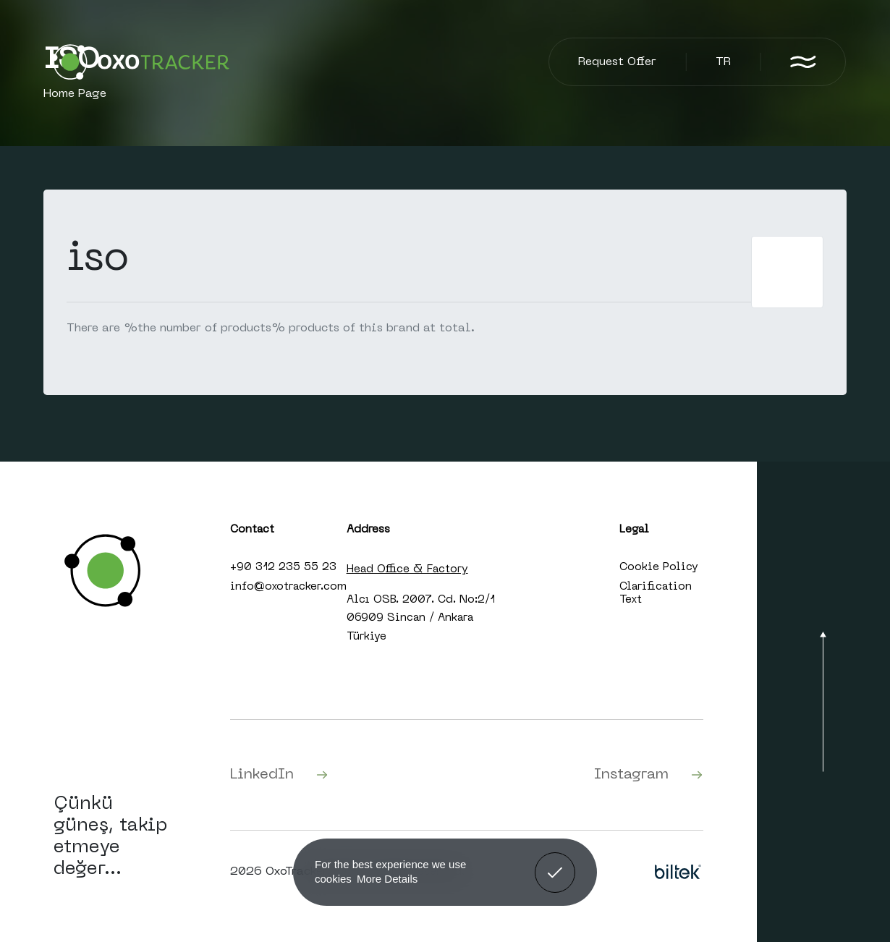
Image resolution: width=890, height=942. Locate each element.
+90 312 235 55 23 (283, 567)
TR (723, 62)
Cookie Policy (658, 567)
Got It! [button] (555, 861)
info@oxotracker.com (288, 587)
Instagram (648, 775)
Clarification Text (655, 593)
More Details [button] (387, 879)
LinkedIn (279, 775)
